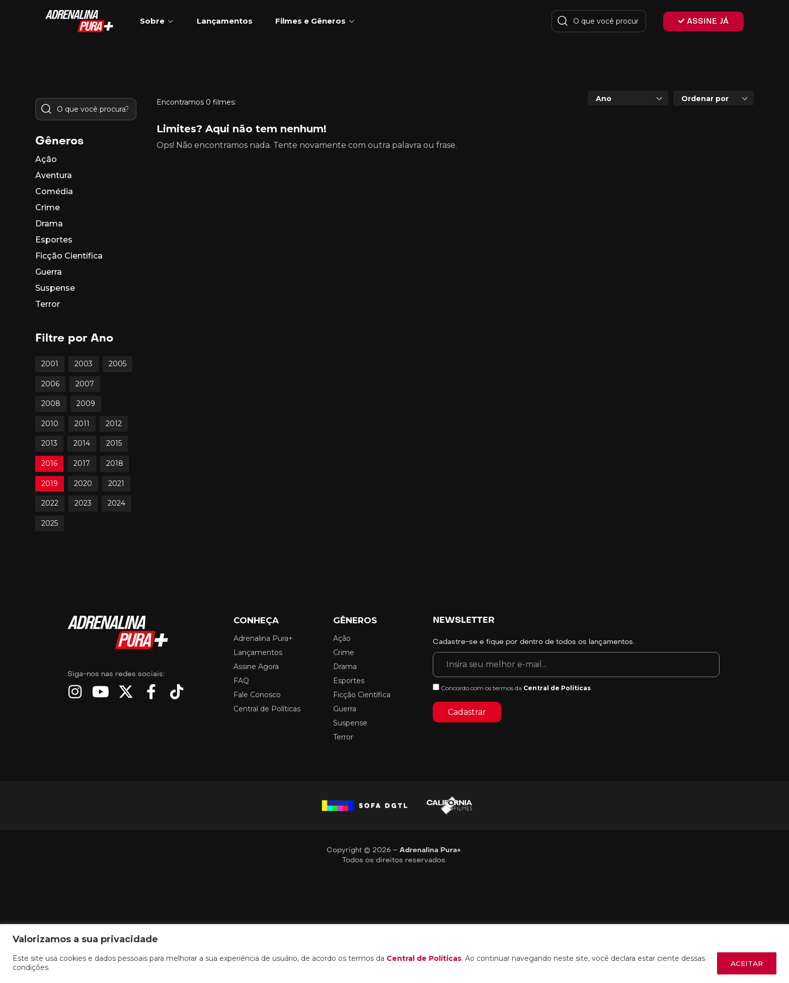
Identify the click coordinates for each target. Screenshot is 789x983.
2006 (50, 383)
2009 (85, 403)
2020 (83, 483)
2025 (49, 523)
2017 (81, 463)
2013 (49, 443)
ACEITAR (745, 963)
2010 (49, 423)
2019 (49, 483)
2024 (116, 503)
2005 (117, 363)
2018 (114, 463)
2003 (83, 363)
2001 (49, 363)
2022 (49, 503)
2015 (114, 443)
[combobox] (628, 98)
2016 (49, 463)
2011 (82, 423)
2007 (84, 383)
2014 (81, 443)
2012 (114, 423)
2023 (83, 503)
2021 (116, 483)
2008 (50, 403)
